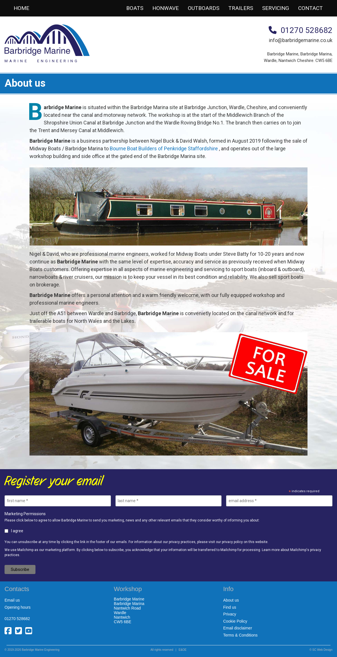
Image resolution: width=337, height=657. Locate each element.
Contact (310, 8)
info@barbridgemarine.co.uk (300, 40)
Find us (229, 607)
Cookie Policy (235, 621)
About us (231, 600)
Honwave (165, 8)
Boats (134, 8)
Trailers (240, 8)
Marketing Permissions (25, 514)
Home (21, 8)
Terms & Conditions (240, 635)
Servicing (275, 8)
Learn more (271, 550)
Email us (12, 600)
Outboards (203, 8)
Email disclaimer (237, 628)
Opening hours (18, 607)
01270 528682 (300, 30)
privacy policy (232, 542)
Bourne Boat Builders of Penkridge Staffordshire (164, 148)
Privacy (229, 614)
